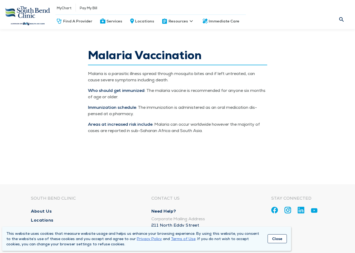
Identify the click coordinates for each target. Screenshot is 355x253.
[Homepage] (27, 14)
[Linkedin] (301, 210)
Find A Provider (77, 21)
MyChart (64, 8)
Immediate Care (224, 21)
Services (114, 21)
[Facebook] (274, 210)
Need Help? (163, 211)
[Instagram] (287, 210)
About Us (41, 211)
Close (277, 238)
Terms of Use (183, 238)
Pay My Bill (88, 8)
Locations (144, 21)
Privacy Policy (149, 238)
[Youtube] (314, 211)
